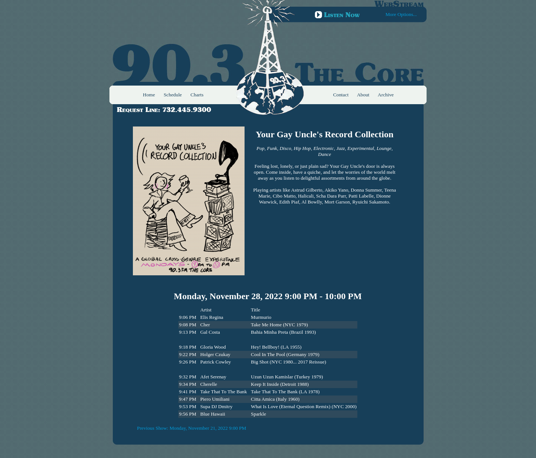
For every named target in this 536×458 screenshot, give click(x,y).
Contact (340, 94)
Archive (386, 94)
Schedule (173, 94)
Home (149, 94)
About (363, 94)
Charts (197, 94)
